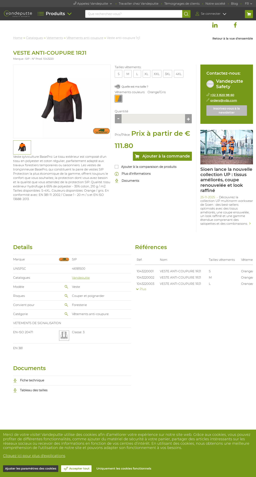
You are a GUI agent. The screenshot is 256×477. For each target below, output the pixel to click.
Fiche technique (28, 380)
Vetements (55, 38)
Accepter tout (79, 468)
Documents (127, 181)
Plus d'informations (133, 174)
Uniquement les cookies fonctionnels (123, 468)
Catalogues (34, 38)
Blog (234, 3)
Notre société (215, 3)
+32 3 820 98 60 (222, 95)
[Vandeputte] (18, 13)
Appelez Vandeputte (91, 3)
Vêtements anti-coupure (85, 38)
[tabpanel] (22, 147)
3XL (167, 74)
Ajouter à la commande (162, 157)
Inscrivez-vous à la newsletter (226, 110)
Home (17, 38)
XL (146, 74)
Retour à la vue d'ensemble (232, 38)
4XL (179, 74)
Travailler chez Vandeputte (138, 3)
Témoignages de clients (182, 3)
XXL (157, 74)
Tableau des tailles (30, 390)
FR (247, 3)
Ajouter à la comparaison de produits (148, 167)
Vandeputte (81, 278)
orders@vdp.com (223, 100)
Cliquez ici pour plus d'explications (34, 456)
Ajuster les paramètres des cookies (30, 468)
